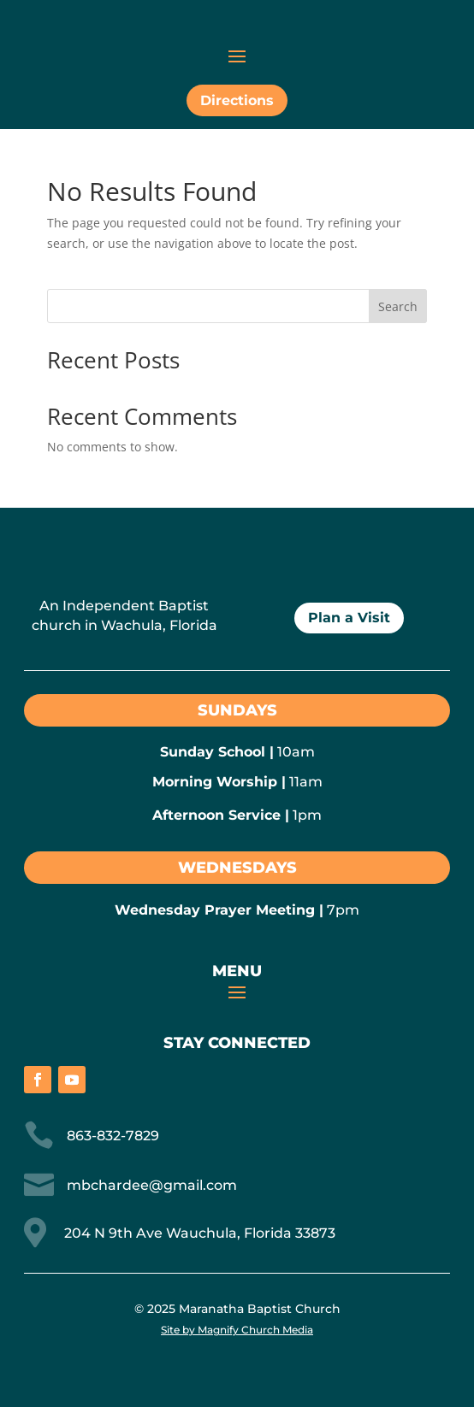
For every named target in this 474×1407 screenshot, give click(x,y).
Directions (237, 100)
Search (398, 306)
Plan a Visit (349, 617)
